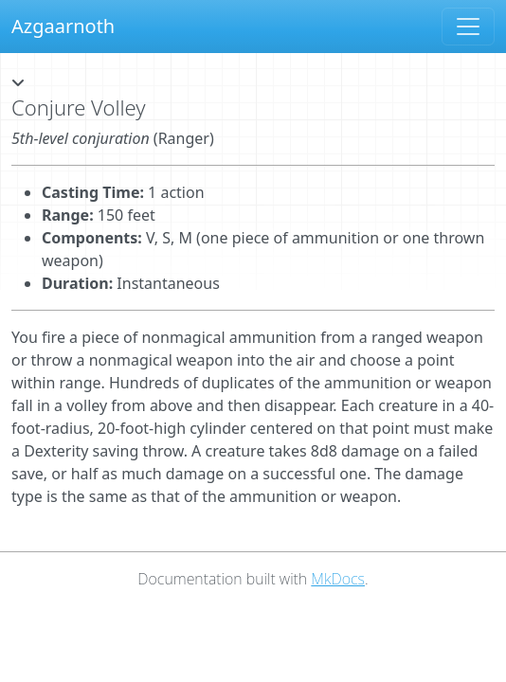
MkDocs (338, 578)
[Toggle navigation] (468, 26)
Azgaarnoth (63, 26)
